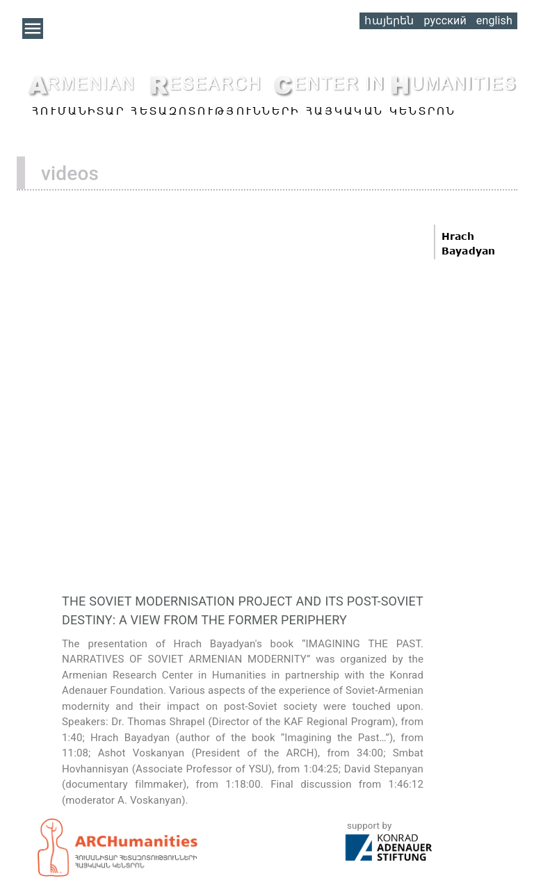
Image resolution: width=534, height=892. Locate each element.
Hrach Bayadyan (468, 243)
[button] (33, 28)
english (494, 20)
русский (444, 20)
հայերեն (389, 20)
